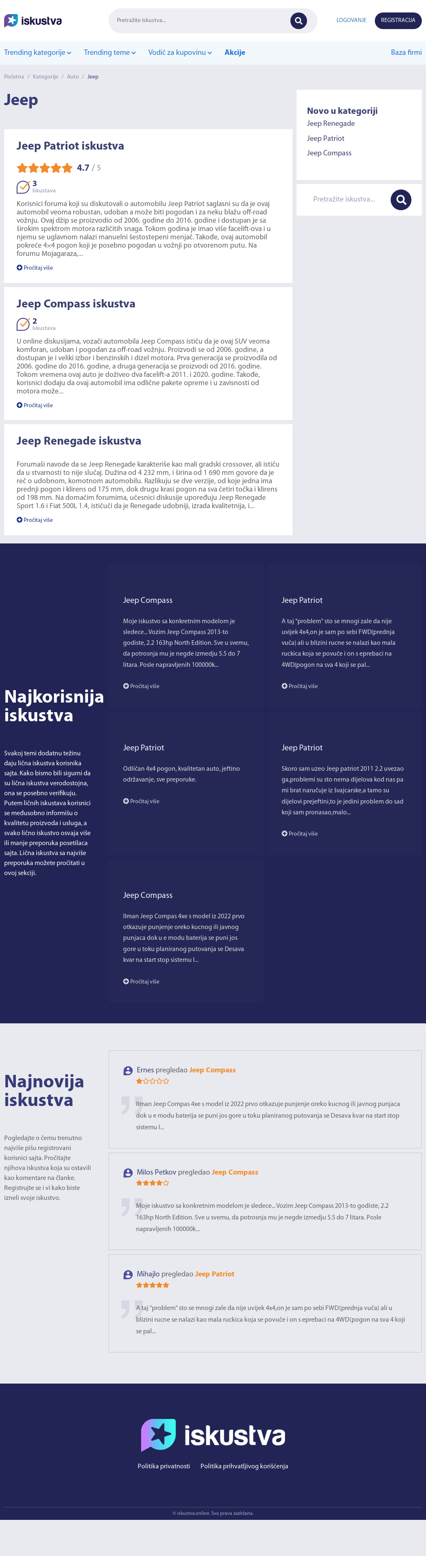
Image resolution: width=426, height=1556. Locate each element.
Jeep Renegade (331, 124)
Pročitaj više (35, 268)
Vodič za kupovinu (179, 53)
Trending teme (110, 53)
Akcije (234, 53)
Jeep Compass (329, 153)
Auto (73, 77)
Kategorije (45, 77)
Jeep (93, 77)
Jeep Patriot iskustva (70, 146)
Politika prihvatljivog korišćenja (244, 1502)
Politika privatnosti (164, 1502)
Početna (14, 77)
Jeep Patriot (325, 139)
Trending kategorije (37, 53)
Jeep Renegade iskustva (79, 442)
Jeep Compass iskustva (76, 304)
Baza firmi (406, 53)
